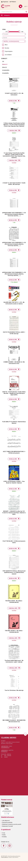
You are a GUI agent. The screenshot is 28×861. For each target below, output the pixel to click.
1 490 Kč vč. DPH (12, 668)
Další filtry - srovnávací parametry (11, 41)
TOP (3, 61)
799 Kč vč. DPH (13, 190)
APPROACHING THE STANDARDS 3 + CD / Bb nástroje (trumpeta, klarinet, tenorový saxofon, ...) (14, 274)
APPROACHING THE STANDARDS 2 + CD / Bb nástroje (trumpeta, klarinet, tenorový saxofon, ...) (14, 244)
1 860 (22, 31)
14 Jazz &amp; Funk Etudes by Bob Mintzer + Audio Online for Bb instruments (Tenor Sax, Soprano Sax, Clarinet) (14, 155)
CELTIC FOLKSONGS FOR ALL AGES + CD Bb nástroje (14, 332)
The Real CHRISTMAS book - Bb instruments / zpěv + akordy (14, 661)
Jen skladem (8, 54)
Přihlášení (13, 1)
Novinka (7, 48)
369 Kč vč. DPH (13, 578)
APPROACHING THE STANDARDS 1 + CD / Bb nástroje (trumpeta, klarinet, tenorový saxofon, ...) (14, 214)
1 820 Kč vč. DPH (12, 638)
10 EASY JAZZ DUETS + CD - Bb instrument (14, 94)
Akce (6, 44)
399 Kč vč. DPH (13, 369)
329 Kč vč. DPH (13, 429)
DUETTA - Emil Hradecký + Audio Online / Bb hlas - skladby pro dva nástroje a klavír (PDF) (14, 393)
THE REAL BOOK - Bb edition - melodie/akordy (14, 601)
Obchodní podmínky (7, 822)
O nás (3, 833)
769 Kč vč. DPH (13, 459)
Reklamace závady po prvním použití (11, 824)
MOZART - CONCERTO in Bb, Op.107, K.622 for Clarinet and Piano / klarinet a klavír (14, 512)
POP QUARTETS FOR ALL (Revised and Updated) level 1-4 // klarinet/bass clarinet (14, 572)
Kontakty (4, 836)
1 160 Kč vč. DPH (12, 130)
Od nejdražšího (5, 73)
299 (6, 31)
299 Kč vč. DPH (13, 399)
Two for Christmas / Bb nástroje (14, 690)
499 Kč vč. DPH (13, 488)
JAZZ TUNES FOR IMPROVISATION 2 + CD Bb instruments (14, 452)
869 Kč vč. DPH (13, 220)
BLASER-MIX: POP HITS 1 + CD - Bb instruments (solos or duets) (14, 303)
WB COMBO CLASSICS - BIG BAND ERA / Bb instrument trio (14, 720)
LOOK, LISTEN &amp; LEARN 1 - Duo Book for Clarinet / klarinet (14, 482)
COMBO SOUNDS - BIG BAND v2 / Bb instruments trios (14, 362)
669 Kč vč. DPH (13, 100)
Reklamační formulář (7, 826)
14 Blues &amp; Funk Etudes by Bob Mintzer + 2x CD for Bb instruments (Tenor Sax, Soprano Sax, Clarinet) (14, 124)
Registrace (5, 1)
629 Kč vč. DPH (13, 518)
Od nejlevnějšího (5, 70)
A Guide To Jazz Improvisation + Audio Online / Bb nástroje (14, 183)
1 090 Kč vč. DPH (12, 160)
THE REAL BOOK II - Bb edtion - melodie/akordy (14, 631)
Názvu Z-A (4, 67)
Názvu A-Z (4, 64)
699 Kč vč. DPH (13, 250)
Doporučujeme (8, 51)
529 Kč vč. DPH (13, 697)
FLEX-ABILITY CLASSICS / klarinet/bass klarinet (14, 422)
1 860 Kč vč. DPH (12, 608)
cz (25, 6)
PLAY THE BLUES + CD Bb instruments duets (14, 541)
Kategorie (7, 15)
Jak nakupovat (6, 820)
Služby (4, 834)
